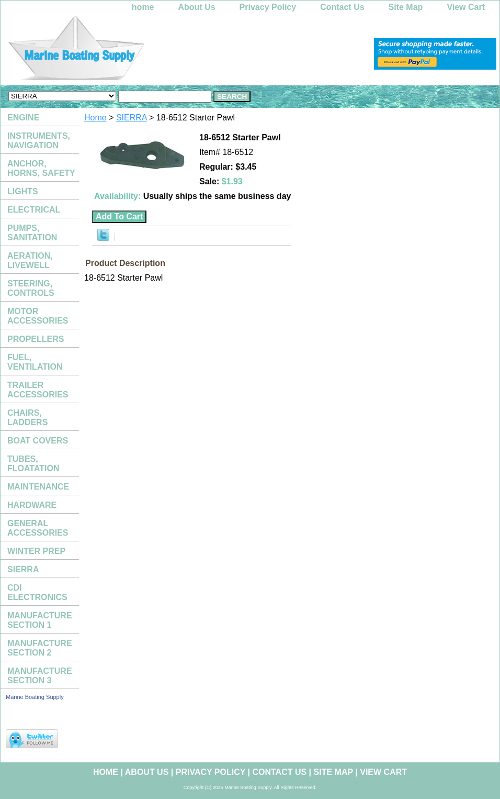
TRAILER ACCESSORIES (37, 390)
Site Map (406, 7)
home (143, 7)
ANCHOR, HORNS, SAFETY (41, 168)
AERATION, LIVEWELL (30, 260)
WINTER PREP (36, 551)
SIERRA (131, 117)
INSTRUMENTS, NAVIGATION (38, 140)
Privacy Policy (268, 7)
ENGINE (23, 117)
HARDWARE (31, 505)
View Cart (466, 7)
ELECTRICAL (33, 209)
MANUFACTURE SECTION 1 (39, 620)
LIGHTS (22, 191)
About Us (196, 7)
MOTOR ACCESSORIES (37, 316)
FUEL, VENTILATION (34, 362)
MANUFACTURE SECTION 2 (39, 648)
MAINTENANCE (38, 486)
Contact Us (342, 7)
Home (95, 117)
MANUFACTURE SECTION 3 (39, 676)
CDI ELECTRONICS (37, 592)
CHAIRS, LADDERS (27, 417)
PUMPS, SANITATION (32, 233)
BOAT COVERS (37, 440)
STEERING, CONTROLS (30, 288)
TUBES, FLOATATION (33, 463)
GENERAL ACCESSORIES (37, 528)
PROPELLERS (35, 339)
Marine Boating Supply (35, 697)
